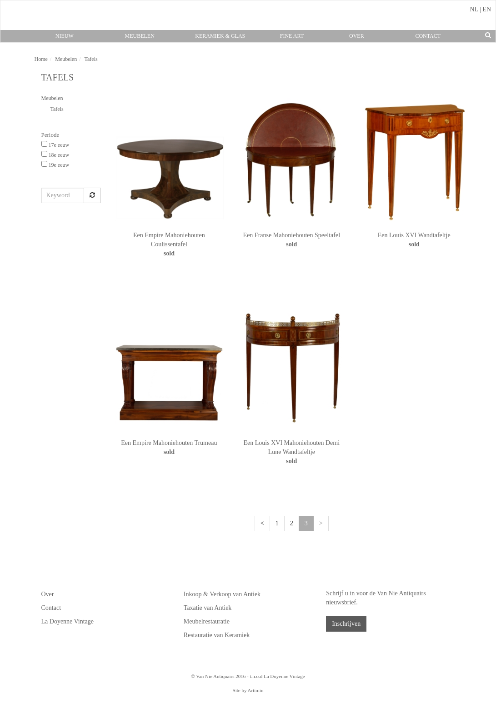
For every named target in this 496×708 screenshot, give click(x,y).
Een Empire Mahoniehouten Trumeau (169, 442)
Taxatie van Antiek (208, 607)
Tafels (57, 109)
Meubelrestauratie (207, 621)
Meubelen (140, 36)
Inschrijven (346, 623)
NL (474, 9)
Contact (428, 36)
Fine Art (292, 36)
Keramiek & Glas (220, 36)
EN (486, 9)
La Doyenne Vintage (67, 621)
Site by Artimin (248, 690)
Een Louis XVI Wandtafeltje (414, 235)
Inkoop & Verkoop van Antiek (222, 594)
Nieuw (64, 36)
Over (356, 36)
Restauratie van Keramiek (217, 635)
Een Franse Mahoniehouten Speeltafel (291, 235)
